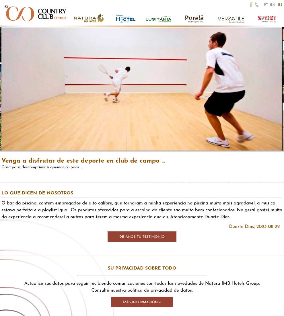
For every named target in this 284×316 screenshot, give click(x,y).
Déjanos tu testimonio (142, 237)
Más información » (142, 302)
